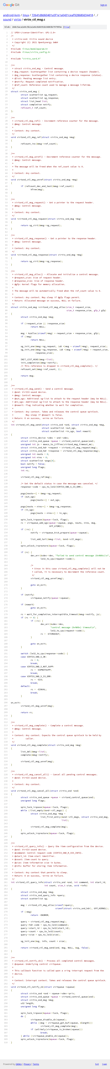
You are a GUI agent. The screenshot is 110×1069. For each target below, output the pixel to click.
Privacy (27, 1064)
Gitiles (19, 1064)
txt (97, 1064)
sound (7, 19)
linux (26, 15)
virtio (17, 19)
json (104, 1064)
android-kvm (11, 15)
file (66, 27)
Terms (36, 1064)
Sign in (103, 4)
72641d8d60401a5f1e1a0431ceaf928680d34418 (62, 15)
